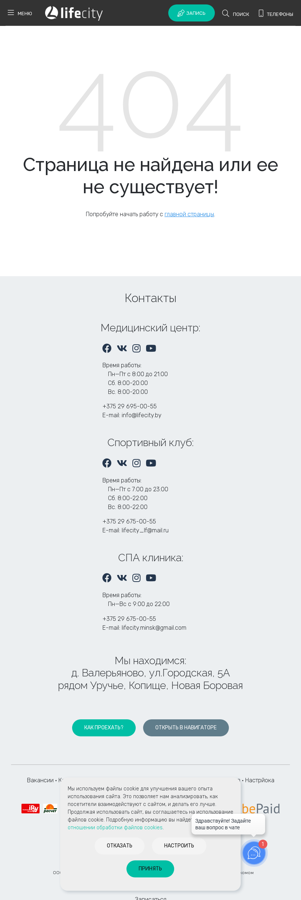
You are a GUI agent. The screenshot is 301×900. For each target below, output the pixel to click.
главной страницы (189, 214)
